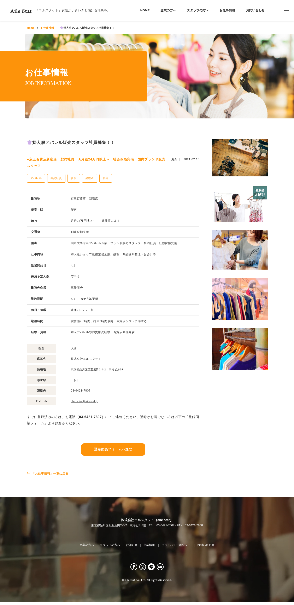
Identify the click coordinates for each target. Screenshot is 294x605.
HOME (145, 10)
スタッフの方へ (198, 10)
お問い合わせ (255, 10)
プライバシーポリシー (176, 544)
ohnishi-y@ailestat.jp (86, 401)
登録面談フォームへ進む (113, 449)
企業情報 (149, 544)
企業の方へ (168, 10)
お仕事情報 (227, 10)
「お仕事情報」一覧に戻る (53, 473)
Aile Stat (27, 10)
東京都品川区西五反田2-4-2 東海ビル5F (99, 369)
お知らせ (131, 544)
